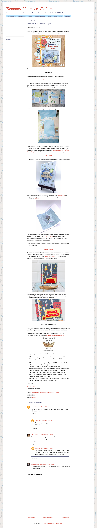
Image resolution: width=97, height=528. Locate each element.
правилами (51, 360)
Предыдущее (65, 517)
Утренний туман (48, 236)
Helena (33, 406)
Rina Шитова (48, 155)
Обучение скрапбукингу (40, 16)
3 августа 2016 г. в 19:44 (45, 420)
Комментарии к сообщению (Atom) (53, 523)
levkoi (37, 420)
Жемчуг (37, 198)
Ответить (33, 413)
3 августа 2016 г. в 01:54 (41, 406)
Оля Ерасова (35, 434)
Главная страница (12, 16)
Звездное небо (61, 195)
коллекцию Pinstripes (50, 256)
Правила (30, 16)
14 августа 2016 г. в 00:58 (46, 434)
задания (34, 397)
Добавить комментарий (35, 474)
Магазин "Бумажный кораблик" (55, 16)
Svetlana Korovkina (36, 464)
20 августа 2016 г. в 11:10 (46, 448)
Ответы (35, 417)
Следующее (31, 517)
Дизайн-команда (22, 16)
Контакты (67, 16)
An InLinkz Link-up (32, 387)
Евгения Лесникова (48, 79)
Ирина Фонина (48, 249)
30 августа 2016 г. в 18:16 (49, 464)
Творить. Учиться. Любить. (30, 8)
